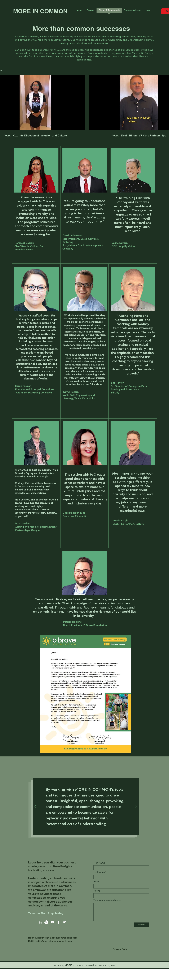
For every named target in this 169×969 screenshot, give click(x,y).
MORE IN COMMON (40, 11)
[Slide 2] (85, 830)
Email (96, 881)
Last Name (99, 872)
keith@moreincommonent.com (53, 941)
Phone (96, 891)
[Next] (136, 806)
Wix (113, 965)
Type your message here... (107, 900)
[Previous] (35, 806)
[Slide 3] (89, 830)
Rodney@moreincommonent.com (57, 937)
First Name (99, 863)
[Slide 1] (82, 831)
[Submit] (141, 924)
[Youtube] (52, 922)
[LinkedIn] (40, 922)
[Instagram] (46, 922)
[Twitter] (64, 922)
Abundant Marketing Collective (33, 392)
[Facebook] (58, 922)
